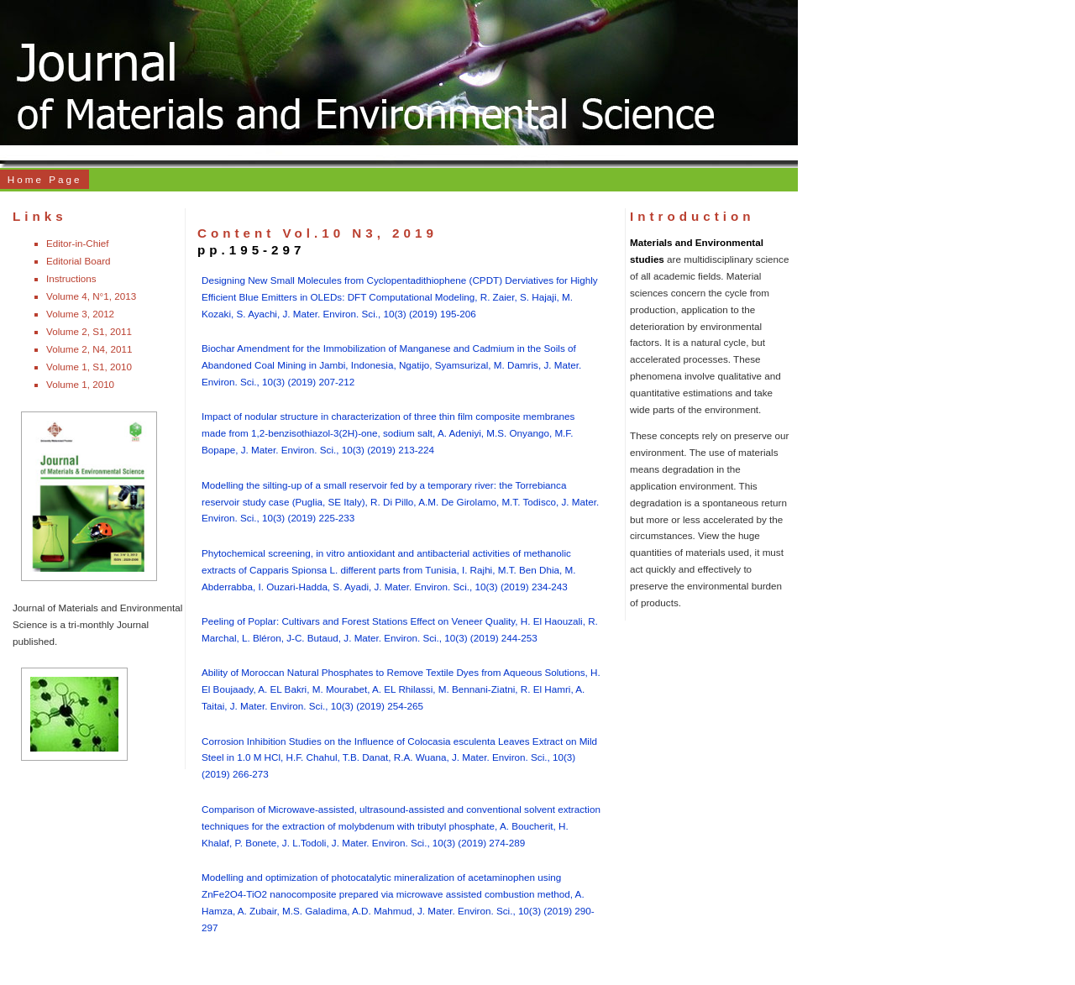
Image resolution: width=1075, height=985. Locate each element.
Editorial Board (78, 260)
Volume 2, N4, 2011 (89, 348)
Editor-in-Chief (77, 243)
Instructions (71, 278)
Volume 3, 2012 (80, 313)
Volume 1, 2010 (80, 384)
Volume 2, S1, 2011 (89, 331)
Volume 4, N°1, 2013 (91, 296)
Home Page (45, 179)
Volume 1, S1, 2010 (89, 366)
